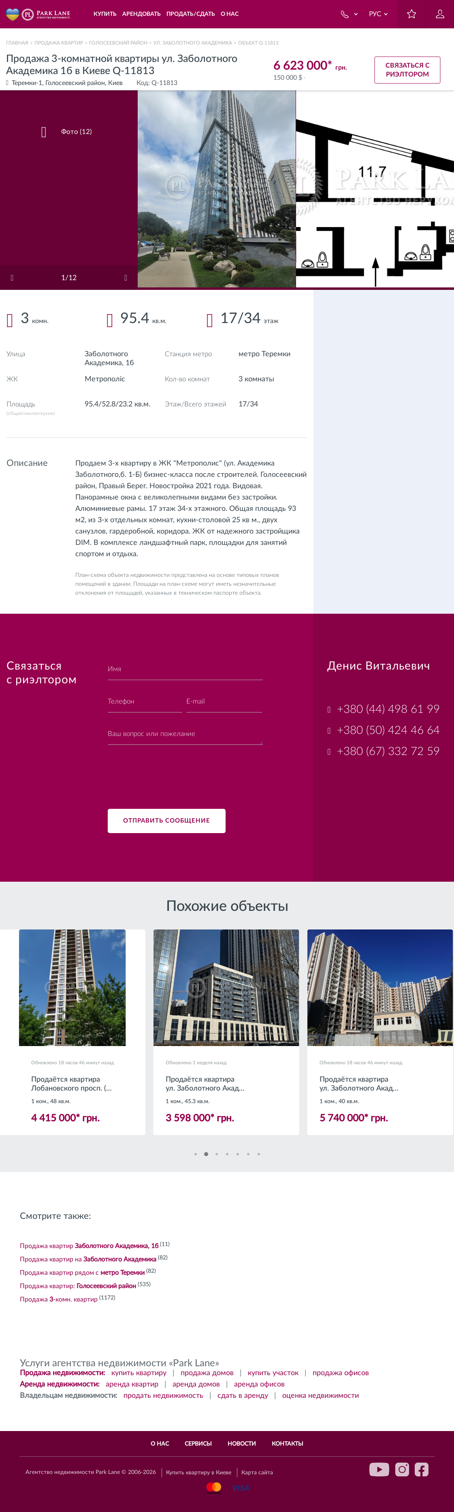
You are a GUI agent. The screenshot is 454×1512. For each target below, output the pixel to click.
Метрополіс (105, 379)
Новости (242, 1444)
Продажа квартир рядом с (82, 1273)
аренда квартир (132, 1384)
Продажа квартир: (78, 1286)
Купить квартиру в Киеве (198, 1473)
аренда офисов (259, 1384)
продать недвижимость (163, 1395)
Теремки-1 (27, 83)
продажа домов (207, 1373)
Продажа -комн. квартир (59, 1299)
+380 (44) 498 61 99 (388, 709)
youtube (379, 1469)
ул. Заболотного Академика (192, 42)
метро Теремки (264, 354)
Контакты (287, 1444)
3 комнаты (256, 379)
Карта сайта (257, 1473)
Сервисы (198, 1444)
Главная (17, 42)
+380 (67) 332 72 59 (388, 751)
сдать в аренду (242, 1395)
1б (130, 363)
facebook (421, 1469)
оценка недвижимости (320, 1395)
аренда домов (196, 1384)
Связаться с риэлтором (408, 70)
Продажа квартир (58, 42)
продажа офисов (341, 1373)
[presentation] (169, 772)
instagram (402, 1469)
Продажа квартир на (88, 1259)
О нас (160, 1444)
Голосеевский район (118, 42)
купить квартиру (138, 1373)
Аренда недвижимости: (60, 1384)
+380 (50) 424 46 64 (388, 730)
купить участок (273, 1373)
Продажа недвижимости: (62, 1373)
